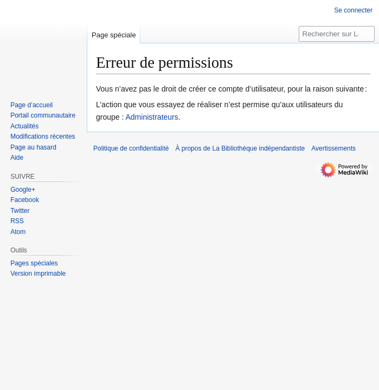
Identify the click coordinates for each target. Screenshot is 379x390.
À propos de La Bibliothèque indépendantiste (240, 148)
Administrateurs (152, 117)
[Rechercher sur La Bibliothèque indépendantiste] (337, 34)
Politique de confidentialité (131, 148)
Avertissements (333, 148)
